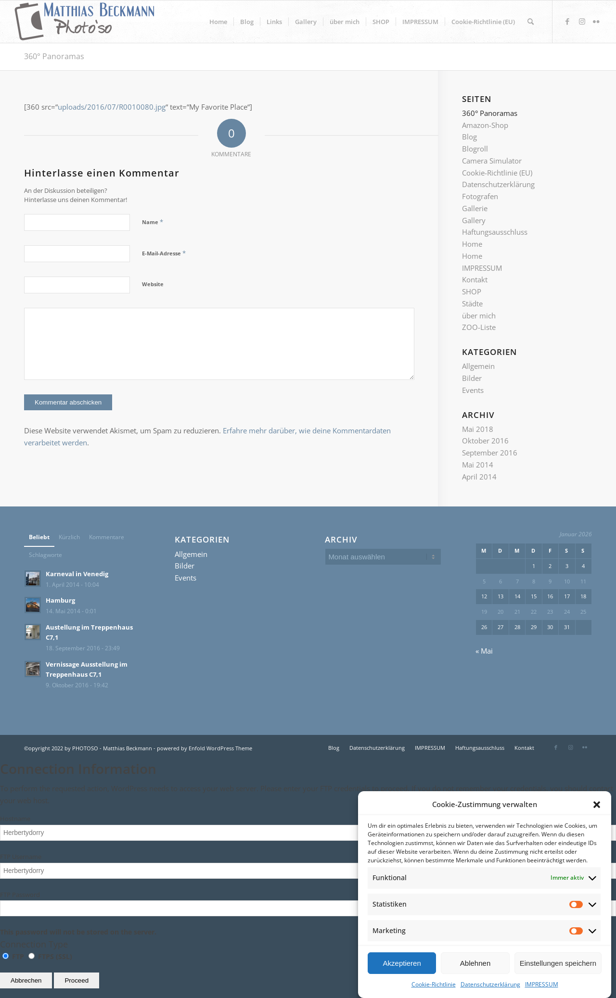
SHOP (471, 291)
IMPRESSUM (482, 268)
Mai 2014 (477, 464)
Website (153, 284)
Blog (469, 136)
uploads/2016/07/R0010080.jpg (112, 107)
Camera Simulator (492, 160)
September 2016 (489, 452)
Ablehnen (475, 975)
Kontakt (475, 279)
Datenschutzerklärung (498, 184)
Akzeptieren (402, 975)
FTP (14, 956)
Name (152, 221)
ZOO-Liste (479, 327)
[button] (597, 816)
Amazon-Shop (485, 125)
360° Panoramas (54, 56)
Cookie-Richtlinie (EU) (497, 172)
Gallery (474, 220)
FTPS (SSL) (50, 956)
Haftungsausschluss (494, 232)
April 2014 (479, 476)
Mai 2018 (477, 429)
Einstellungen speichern (558, 975)
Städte (472, 303)
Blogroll (475, 148)
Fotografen (480, 196)
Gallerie (475, 208)
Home (472, 244)
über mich (479, 315)
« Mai (484, 651)
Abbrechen (26, 980)
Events (473, 390)
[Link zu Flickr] (596, 21)
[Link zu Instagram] (582, 21)
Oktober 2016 (485, 440)
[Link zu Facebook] (567, 21)
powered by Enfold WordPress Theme (204, 748)
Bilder (472, 378)
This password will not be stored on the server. (308, 913)
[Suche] (530, 21)
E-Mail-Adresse (164, 253)
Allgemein (478, 366)
